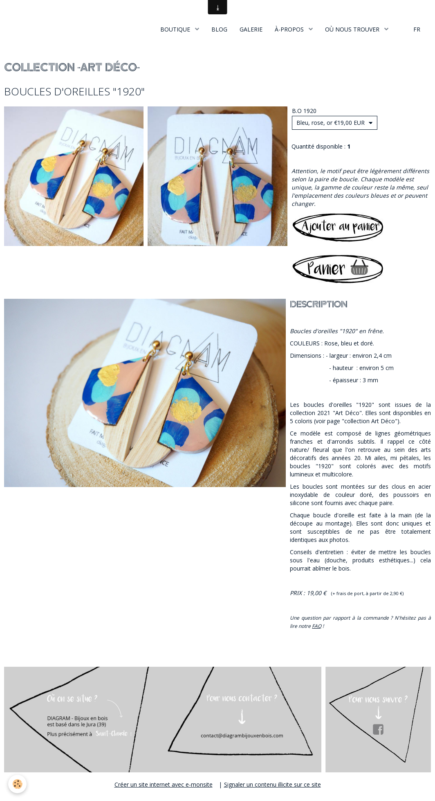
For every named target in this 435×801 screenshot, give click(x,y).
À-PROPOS (290, 29)
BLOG (219, 29)
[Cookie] (17, 784)
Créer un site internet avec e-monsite (163, 784)
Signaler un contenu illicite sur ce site (272, 784)
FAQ (316, 626)
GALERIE (251, 29)
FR (416, 29)
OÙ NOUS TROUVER (353, 29)
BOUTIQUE (176, 29)
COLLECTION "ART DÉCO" (71, 68)
